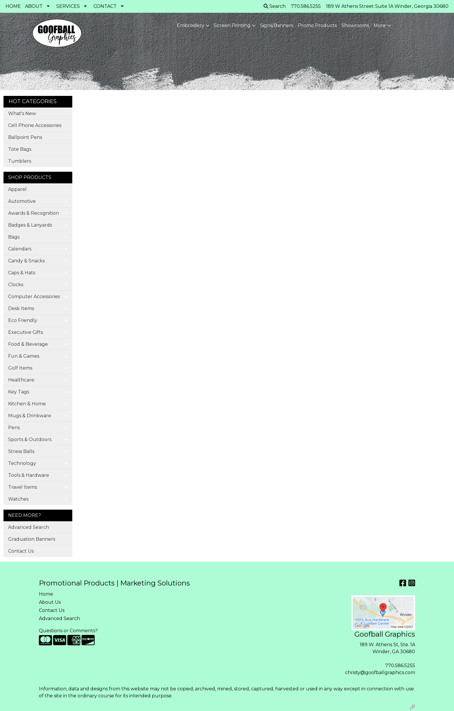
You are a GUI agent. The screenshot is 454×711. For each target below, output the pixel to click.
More (380, 25)
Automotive (22, 201)
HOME (13, 6)
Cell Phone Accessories (34, 125)
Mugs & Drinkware (29, 415)
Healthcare (21, 380)
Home (46, 594)
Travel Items (22, 487)
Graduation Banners (31, 539)
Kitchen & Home (27, 403)
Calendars (19, 249)
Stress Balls (21, 451)
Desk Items (21, 308)
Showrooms (355, 25)
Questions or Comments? (68, 630)
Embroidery (190, 25)
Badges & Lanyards (30, 225)
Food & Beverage (28, 344)
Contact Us (21, 551)
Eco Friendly (22, 320)
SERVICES (68, 6)
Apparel (17, 189)
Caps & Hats (21, 272)
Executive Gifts (25, 332)
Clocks (15, 284)
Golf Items (20, 368)
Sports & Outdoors (29, 439)
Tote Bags (19, 149)
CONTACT (105, 6)
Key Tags (18, 392)
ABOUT (34, 6)
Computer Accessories (34, 296)
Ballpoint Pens (25, 137)
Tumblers (19, 161)
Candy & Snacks (26, 261)
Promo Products (317, 25)
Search (275, 6)
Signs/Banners (276, 25)
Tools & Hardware (28, 475)
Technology (22, 463)
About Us (50, 602)
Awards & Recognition (33, 213)
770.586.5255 (400, 665)
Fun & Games (23, 356)
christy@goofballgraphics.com (380, 672)
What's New (22, 113)
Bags (13, 237)
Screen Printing (232, 25)
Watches (18, 499)
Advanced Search (28, 527)
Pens (14, 427)
